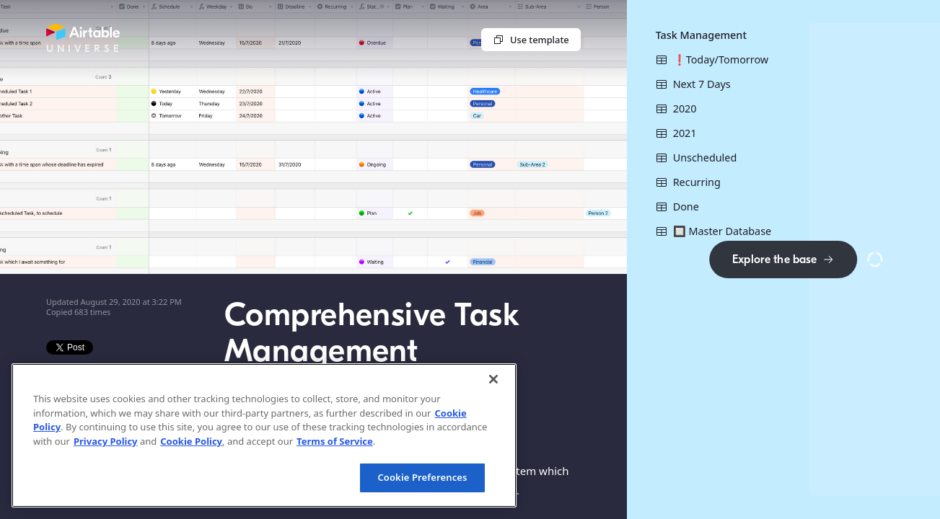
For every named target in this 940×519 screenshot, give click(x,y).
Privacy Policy (106, 441)
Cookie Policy (191, 441)
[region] (264, 435)
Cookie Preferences (422, 477)
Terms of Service (335, 441)
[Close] (493, 379)
